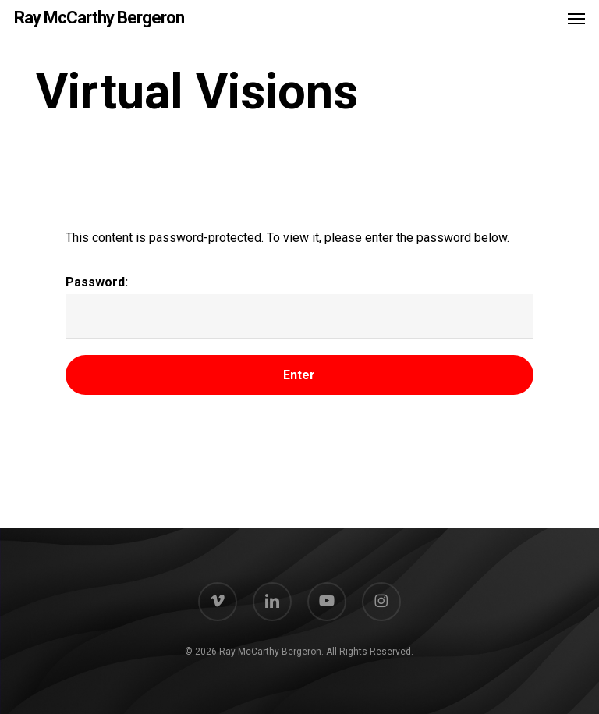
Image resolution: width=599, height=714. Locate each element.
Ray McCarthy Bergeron (99, 18)
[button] (576, 18)
